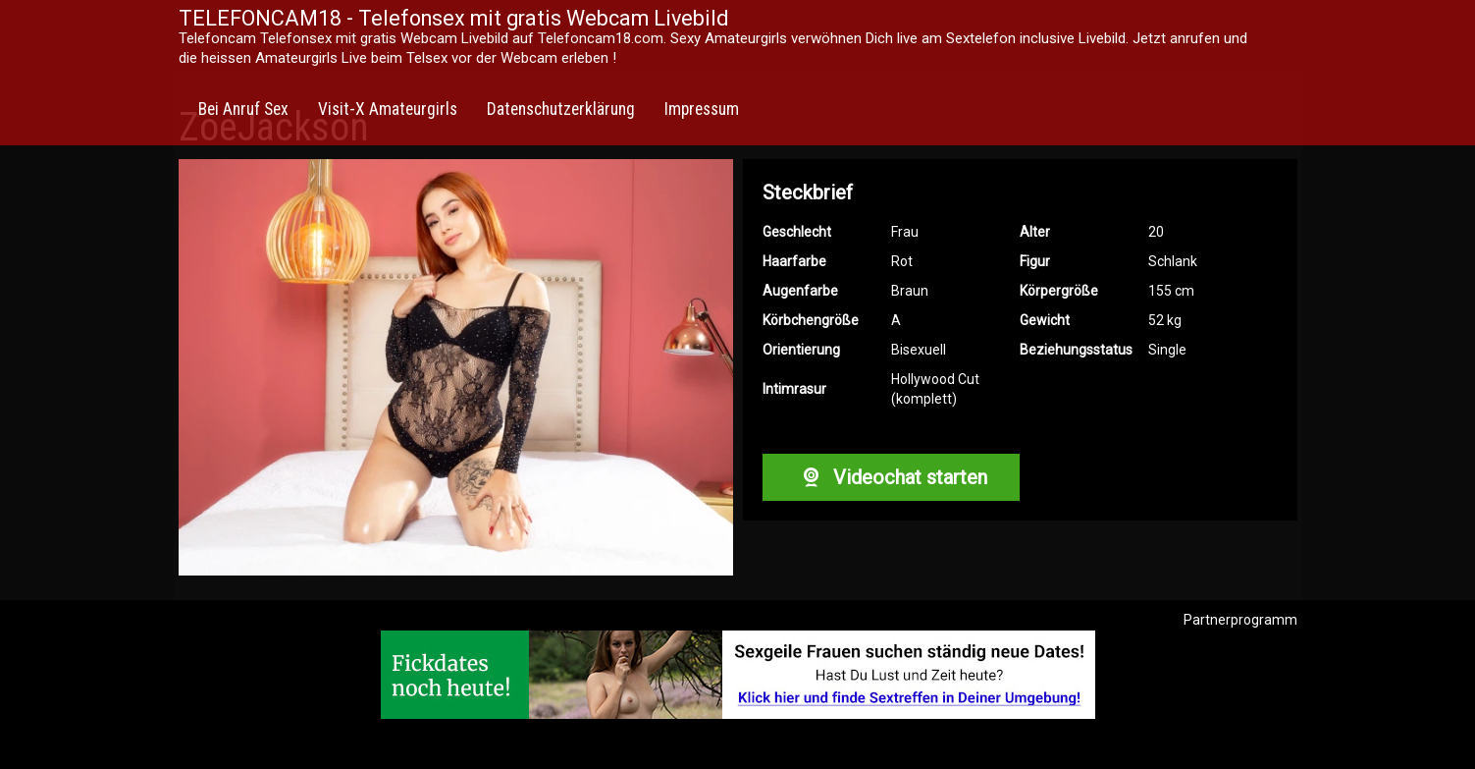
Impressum (701, 109)
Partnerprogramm (1240, 620)
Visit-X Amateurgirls (387, 109)
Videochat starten (891, 477)
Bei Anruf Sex (243, 109)
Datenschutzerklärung (561, 109)
